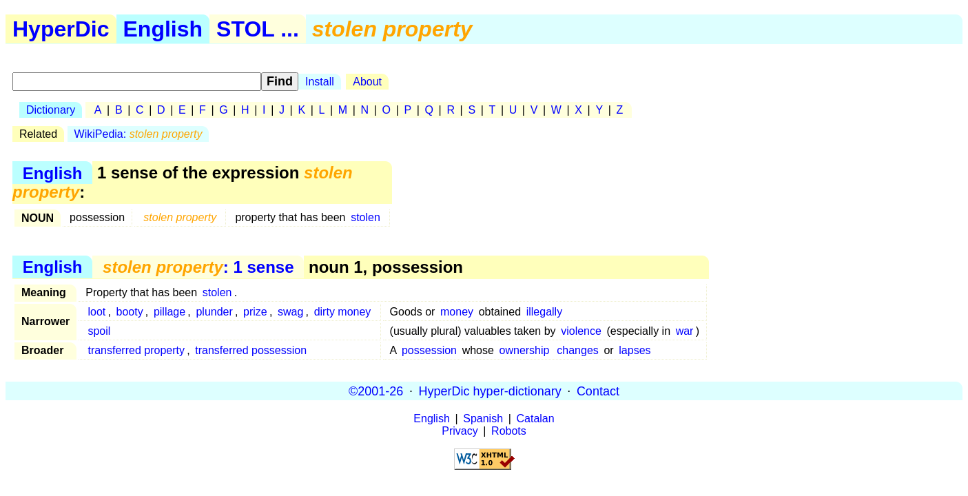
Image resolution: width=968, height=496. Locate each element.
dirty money (342, 312)
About (367, 81)
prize (255, 312)
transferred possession (251, 350)
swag (290, 312)
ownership (525, 350)
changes (578, 350)
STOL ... (257, 29)
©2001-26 (376, 390)
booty (129, 312)
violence (581, 331)
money (456, 312)
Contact (598, 390)
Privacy (459, 431)
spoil (98, 331)
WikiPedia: (138, 134)
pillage (169, 312)
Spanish (483, 418)
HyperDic (61, 29)
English (163, 29)
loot (96, 312)
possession (429, 350)
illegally (544, 312)
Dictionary (50, 110)
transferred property (136, 350)
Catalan (536, 418)
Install (319, 81)
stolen (365, 217)
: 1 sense (198, 267)
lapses (634, 350)
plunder (214, 312)
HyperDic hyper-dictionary (490, 390)
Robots (508, 431)
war (685, 331)
